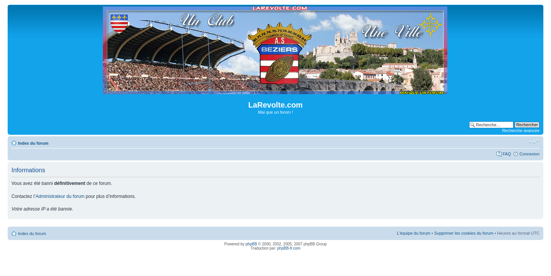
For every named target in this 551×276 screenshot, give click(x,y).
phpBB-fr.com (289, 248)
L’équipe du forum (413, 233)
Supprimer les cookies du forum (464, 233)
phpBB (251, 244)
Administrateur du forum (60, 196)
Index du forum (33, 143)
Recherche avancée (521, 130)
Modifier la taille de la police (534, 141)
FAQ (506, 154)
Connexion (529, 154)
